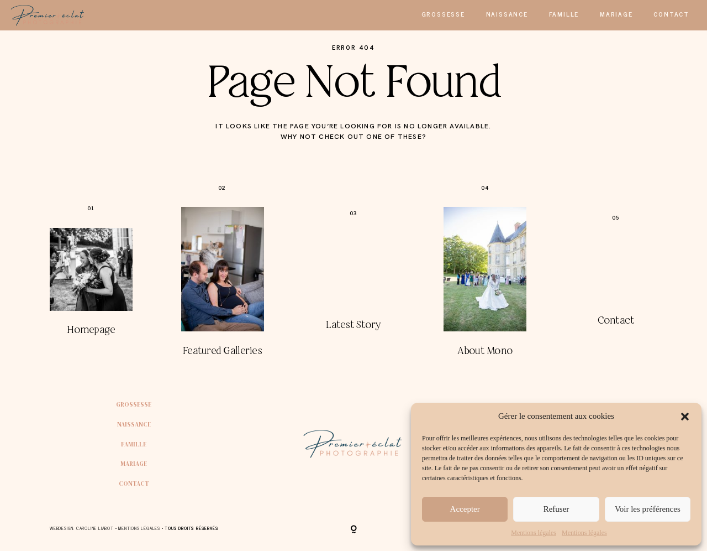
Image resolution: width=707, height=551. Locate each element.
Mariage (616, 14)
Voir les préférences (647, 509)
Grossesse (443, 14)
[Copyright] (354, 530)
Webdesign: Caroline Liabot (82, 528)
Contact (671, 14)
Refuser (556, 509)
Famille (564, 14)
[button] (684, 416)
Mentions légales (533, 533)
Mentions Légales (139, 528)
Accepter (465, 509)
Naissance (507, 14)
